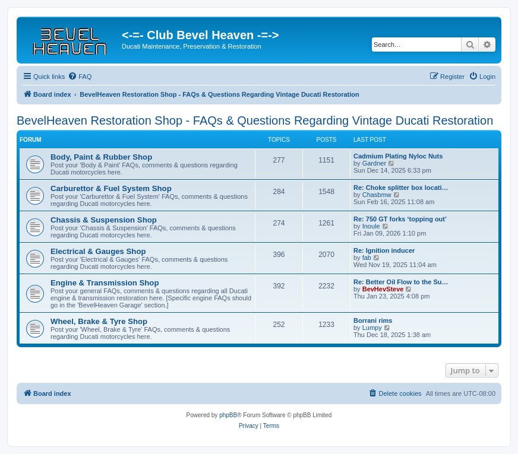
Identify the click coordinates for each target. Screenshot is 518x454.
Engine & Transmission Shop (104, 282)
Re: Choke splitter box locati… (400, 187)
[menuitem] (79, 76)
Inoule (371, 226)
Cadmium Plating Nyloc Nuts (398, 156)
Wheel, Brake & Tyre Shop (98, 321)
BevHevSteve (383, 289)
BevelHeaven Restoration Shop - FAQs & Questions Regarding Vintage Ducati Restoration (255, 120)
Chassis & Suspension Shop (103, 219)
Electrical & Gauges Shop (98, 251)
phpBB (228, 415)
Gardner (374, 163)
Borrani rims (372, 320)
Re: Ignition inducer (384, 250)
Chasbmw (376, 194)
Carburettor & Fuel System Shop (111, 188)
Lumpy (372, 327)
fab (366, 257)
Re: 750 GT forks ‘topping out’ (400, 219)
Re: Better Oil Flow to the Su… (400, 281)
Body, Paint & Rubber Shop (101, 157)
